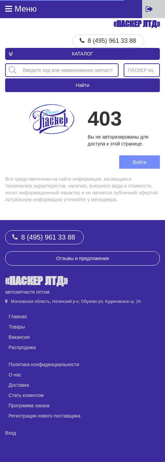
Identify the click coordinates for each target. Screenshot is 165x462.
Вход (10, 433)
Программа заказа (29, 405)
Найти (83, 85)
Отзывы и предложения (82, 258)
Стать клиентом (26, 395)
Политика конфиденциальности (44, 364)
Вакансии (19, 337)
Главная (18, 316)
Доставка (19, 385)
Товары (17, 327)
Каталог (82, 53)
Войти (139, 162)
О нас (15, 374)
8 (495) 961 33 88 (112, 40)
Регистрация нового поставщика (44, 416)
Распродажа (22, 347)
